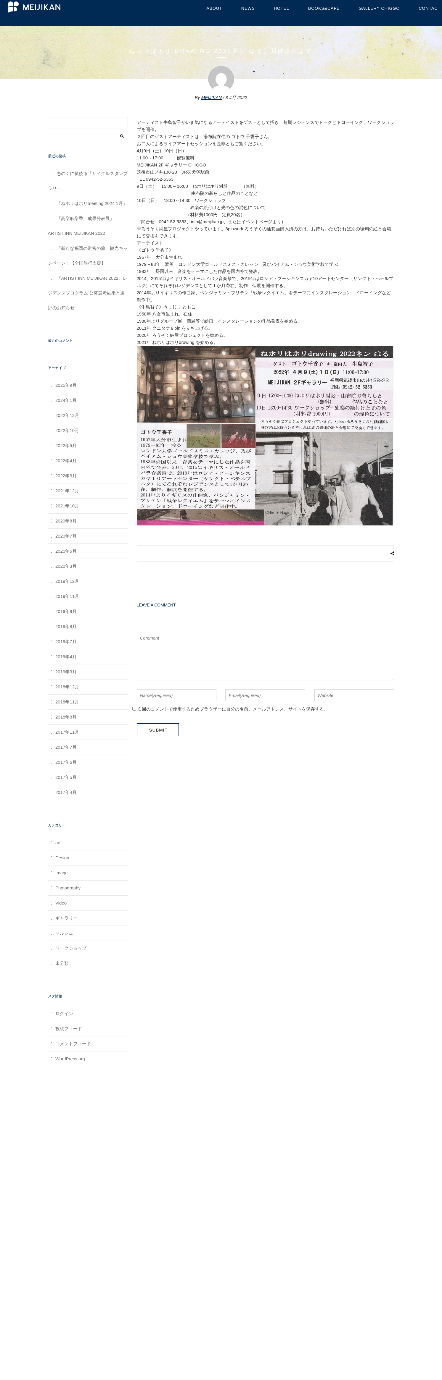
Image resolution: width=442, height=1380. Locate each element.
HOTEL (281, 8)
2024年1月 (66, 400)
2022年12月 (67, 415)
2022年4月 (66, 460)
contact (430, 8)
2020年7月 (66, 535)
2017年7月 (66, 747)
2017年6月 (66, 762)
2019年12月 (67, 581)
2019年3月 (66, 671)
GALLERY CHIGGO (379, 8)
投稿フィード (68, 1028)
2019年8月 (66, 626)
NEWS (248, 8)
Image (61, 872)
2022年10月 (67, 430)
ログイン (64, 1013)
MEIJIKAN (211, 97)
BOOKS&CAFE (324, 8)
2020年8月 (66, 520)
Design (62, 857)
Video (61, 902)
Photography (68, 887)
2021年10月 (67, 505)
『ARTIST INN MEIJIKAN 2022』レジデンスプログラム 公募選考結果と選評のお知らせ (87, 293)
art (58, 842)
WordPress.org (70, 1058)
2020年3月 (66, 566)
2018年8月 (66, 716)
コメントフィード (73, 1043)
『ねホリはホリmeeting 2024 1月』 (92, 203)
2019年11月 (67, 596)
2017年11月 (67, 732)
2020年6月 (66, 551)
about (214, 8)
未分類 (62, 963)
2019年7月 (66, 641)
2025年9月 (66, 385)
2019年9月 (66, 611)
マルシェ (64, 933)
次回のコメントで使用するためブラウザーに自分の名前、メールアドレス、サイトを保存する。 (232, 708)
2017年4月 (66, 792)
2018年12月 (67, 686)
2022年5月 (66, 445)
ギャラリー (66, 917)
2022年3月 (66, 475)
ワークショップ (70, 948)
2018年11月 (67, 701)
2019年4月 (66, 656)
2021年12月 (67, 490)
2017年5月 (66, 777)
